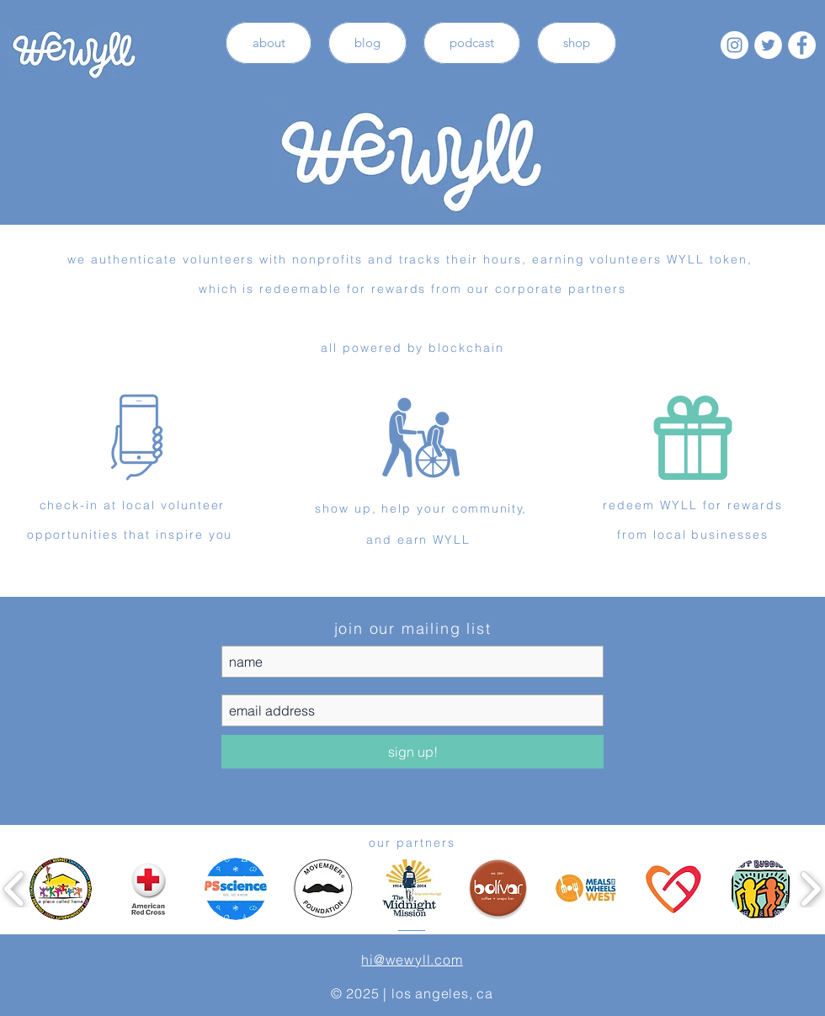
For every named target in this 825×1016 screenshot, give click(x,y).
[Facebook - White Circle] (802, 45)
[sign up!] (412, 752)
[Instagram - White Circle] (734, 45)
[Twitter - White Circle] (768, 45)
